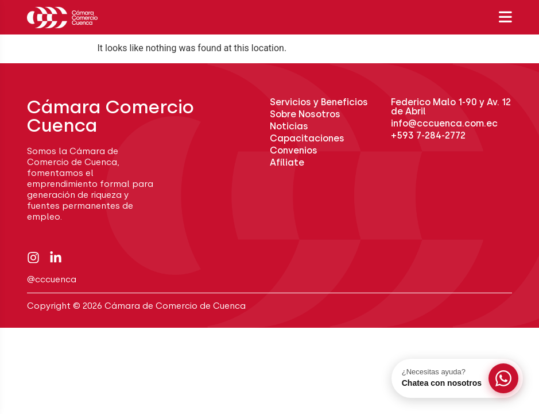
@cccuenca (51, 279)
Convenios (293, 150)
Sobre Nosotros (305, 114)
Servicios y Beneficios (319, 102)
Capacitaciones (307, 138)
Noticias (289, 126)
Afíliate (287, 162)
